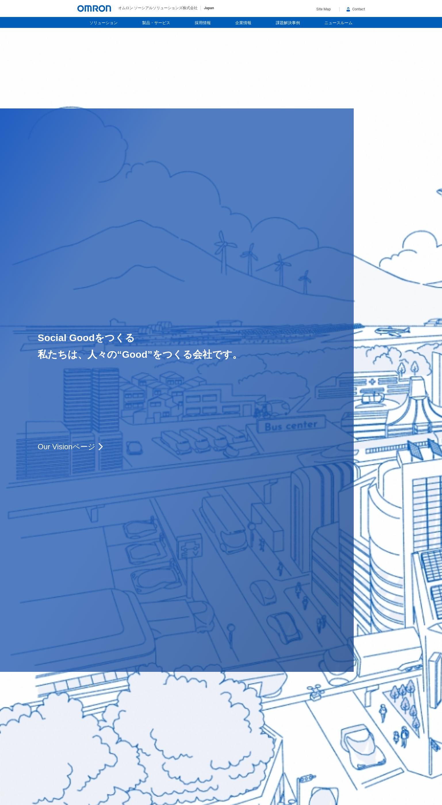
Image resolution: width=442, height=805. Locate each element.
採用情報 (203, 22)
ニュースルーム (338, 22)
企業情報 (243, 22)
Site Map (323, 9)
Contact (356, 9)
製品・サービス (156, 22)
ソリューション (103, 22)
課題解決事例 (288, 22)
